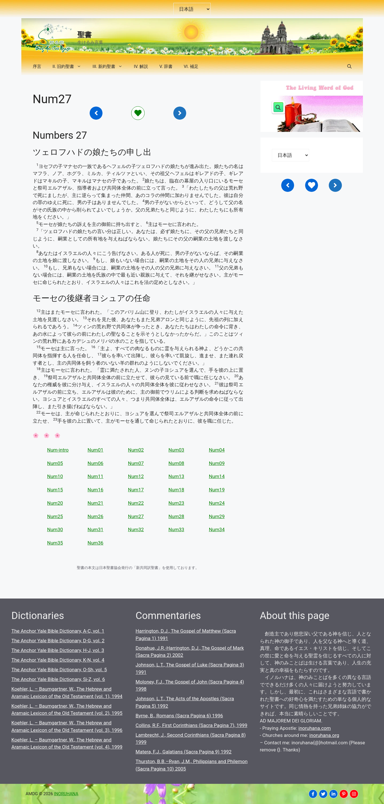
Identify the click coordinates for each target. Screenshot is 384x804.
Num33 (176, 529)
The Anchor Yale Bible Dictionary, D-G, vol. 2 (57, 640)
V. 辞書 (166, 66)
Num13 (176, 476)
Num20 (55, 503)
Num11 (96, 476)
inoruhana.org (324, 735)
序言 (37, 66)
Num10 (55, 476)
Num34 (217, 529)
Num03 (176, 450)
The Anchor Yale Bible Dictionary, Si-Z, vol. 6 (58, 679)
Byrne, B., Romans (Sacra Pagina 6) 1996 (179, 715)
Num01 (96, 450)
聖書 (84, 35)
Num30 (55, 529)
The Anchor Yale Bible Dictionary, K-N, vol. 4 (57, 660)
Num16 (96, 490)
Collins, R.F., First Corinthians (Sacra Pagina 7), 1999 (191, 725)
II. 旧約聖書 (70, 66)
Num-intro (58, 450)
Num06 (96, 463)
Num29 (217, 516)
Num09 (217, 463)
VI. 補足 (191, 66)
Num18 (176, 490)
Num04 (217, 450)
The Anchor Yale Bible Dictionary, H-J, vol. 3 (57, 650)
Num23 (176, 503)
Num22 (136, 503)
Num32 (136, 529)
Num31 (96, 529)
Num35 (55, 543)
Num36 (96, 543)
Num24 (217, 503)
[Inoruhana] (96, 113)
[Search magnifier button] (278, 107)
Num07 (136, 463)
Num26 (96, 516)
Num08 (176, 463)
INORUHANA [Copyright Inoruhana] (66, 793)
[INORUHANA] (313, 794)
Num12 (136, 476)
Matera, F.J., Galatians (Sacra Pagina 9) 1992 (183, 752)
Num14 (217, 476)
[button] (349, 66)
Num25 (55, 516)
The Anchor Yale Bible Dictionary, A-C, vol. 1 (57, 631)
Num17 (136, 490)
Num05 (55, 463)
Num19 (217, 490)
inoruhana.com (314, 728)
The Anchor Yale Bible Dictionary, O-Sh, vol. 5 (59, 669)
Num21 (96, 503)
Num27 (136, 516)
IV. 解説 (141, 66)
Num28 (176, 516)
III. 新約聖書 (110, 66)
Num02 (136, 450)
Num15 (55, 490)
